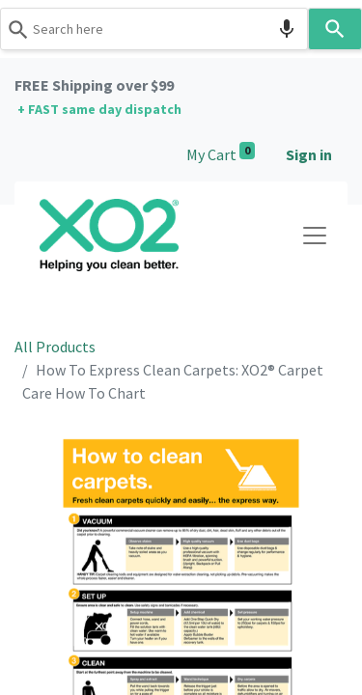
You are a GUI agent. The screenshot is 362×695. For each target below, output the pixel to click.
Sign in (309, 154)
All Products (55, 346)
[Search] (335, 29)
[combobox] (154, 29)
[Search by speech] (286, 29)
